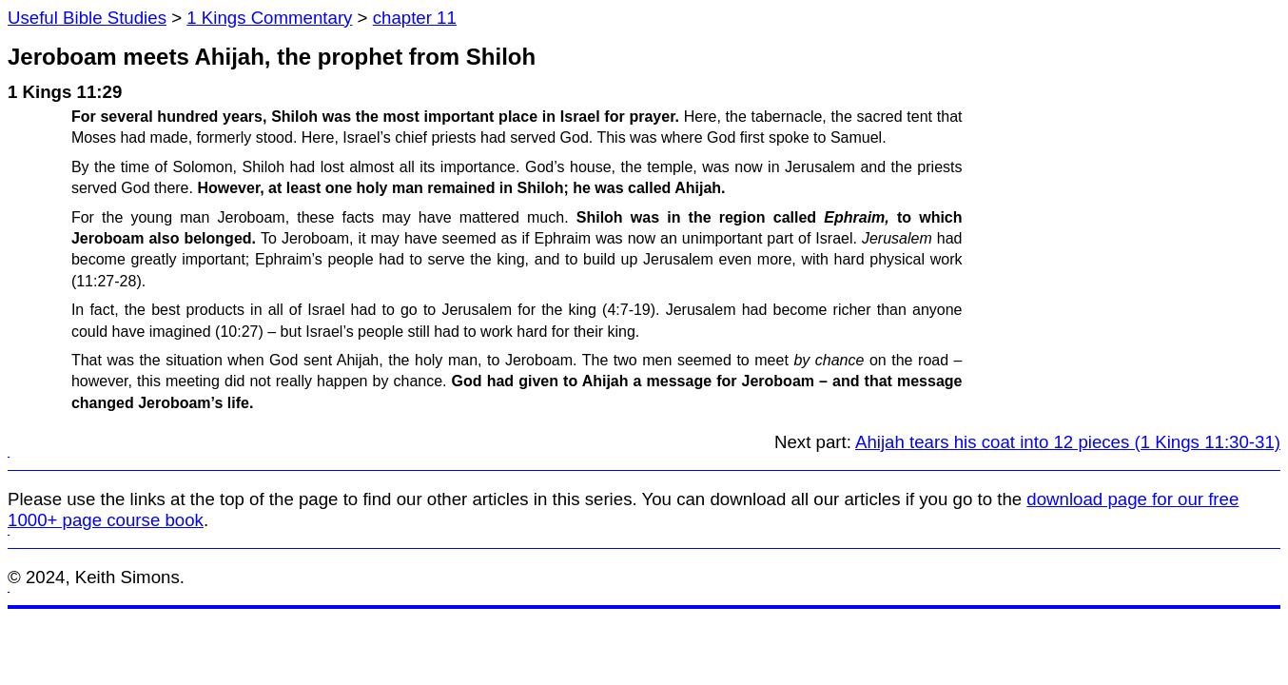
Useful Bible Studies (87, 18)
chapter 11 (415, 18)
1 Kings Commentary (269, 18)
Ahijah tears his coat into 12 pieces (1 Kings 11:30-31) (1067, 442)
